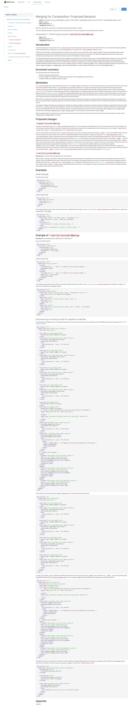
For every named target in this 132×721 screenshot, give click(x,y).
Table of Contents (11, 15)
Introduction (10, 26)
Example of (17, 53)
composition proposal (51, 93)
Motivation (10, 33)
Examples (10, 46)
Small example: (12, 50)
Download (47, 2)
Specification (21, 2)
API (29, 2)
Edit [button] (124, 9)
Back (6, 7)
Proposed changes (12, 36)
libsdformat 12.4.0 (74, 144)
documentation (40, 91)
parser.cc (76, 138)
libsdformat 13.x (100, 162)
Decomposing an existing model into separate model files (20, 56)
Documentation (37, 2)
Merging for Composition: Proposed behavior (19, 19)
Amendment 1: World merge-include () (20, 23)
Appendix (10, 60)
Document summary (12, 29)
